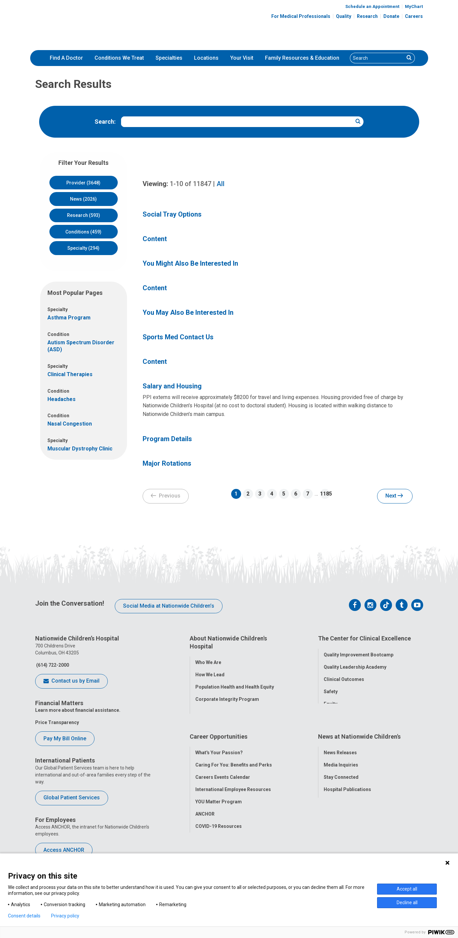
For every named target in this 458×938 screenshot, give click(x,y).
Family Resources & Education (302, 58)
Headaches (61, 399)
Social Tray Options (172, 214)
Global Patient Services (71, 797)
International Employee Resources (233, 778)
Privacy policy (65, 915)
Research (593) (83, 215)
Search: (105, 121)
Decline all (407, 902)
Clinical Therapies (70, 374)
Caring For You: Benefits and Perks (233, 753)
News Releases (340, 741)
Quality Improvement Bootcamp (358, 651)
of (190, 184)
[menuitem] (66, 58)
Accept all (407, 889)
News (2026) (83, 199)
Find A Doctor (66, 58)
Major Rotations (167, 463)
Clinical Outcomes (344, 675)
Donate (391, 16)
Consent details (24, 915)
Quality (343, 16)
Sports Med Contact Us (178, 337)
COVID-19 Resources (218, 815)
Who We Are (208, 658)
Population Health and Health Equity (234, 683)
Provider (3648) (83, 182)
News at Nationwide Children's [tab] (359, 728)
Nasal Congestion (69, 424)
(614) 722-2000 (52, 665)
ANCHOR (205, 802)
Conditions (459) (83, 231)
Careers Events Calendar (222, 766)
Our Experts (336, 790)
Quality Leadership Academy (355, 663)
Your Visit (241, 58)
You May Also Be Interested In (188, 312)
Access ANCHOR (63, 850)
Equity (330, 700)
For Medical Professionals (300, 16)
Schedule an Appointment (372, 6)
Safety (331, 688)
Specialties (169, 58)
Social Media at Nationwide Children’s (168, 606)
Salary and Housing (172, 386)
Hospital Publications (347, 778)
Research (367, 16)
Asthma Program (69, 317)
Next (394, 496)
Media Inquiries (341, 753)
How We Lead (210, 671)
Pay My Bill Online (64, 738)
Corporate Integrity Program (227, 695)
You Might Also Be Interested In (190, 263)
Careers (414, 16)
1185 (325, 494)
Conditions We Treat (119, 58)
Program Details (167, 439)
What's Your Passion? (219, 741)
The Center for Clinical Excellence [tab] (364, 638)
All (221, 184)
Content (155, 239)
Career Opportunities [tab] (218, 728)
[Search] (377, 58)
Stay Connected (341, 766)
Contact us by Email (71, 681)
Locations (206, 58)
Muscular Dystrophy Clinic (79, 448)
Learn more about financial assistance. (77, 710)
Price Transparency (57, 722)
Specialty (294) (83, 248)
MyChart (414, 6)
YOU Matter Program (218, 790)
